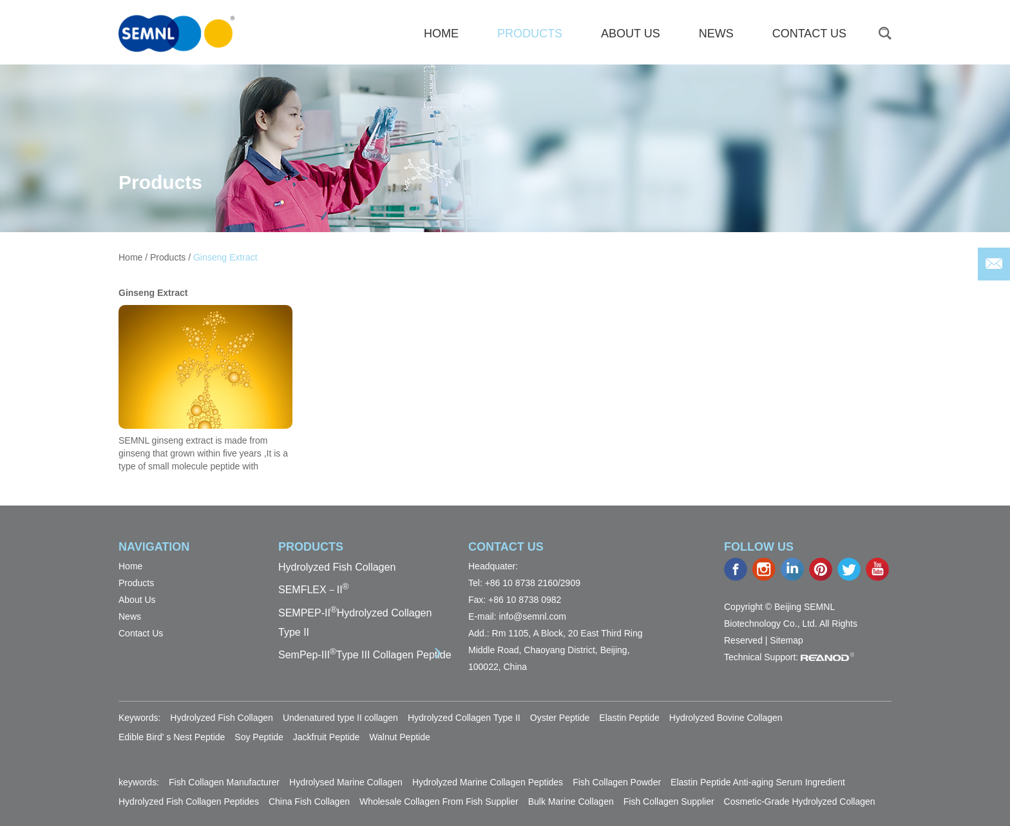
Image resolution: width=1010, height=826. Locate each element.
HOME (441, 33)
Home (130, 257)
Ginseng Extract (225, 257)
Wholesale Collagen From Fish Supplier (439, 801)
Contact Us (809, 33)
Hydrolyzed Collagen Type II (464, 718)
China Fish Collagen (309, 801)
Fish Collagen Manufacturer (224, 782)
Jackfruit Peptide (326, 737)
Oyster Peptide (560, 718)
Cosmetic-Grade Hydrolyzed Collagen (799, 801)
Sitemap (786, 640)
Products (529, 33)
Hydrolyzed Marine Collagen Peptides (487, 782)
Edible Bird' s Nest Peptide (172, 737)
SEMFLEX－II (313, 589)
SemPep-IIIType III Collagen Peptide (365, 654)
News (716, 33)
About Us (630, 33)
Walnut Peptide (399, 737)
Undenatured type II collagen (340, 718)
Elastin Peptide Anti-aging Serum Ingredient (758, 782)
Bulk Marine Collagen (571, 801)
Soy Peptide (258, 737)
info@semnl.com (532, 616)
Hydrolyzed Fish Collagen (336, 567)
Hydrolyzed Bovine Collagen (726, 718)
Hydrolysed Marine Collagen (346, 782)
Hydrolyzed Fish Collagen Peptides (189, 801)
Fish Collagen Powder (617, 782)
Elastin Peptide (629, 718)
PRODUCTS (310, 546)
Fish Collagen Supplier (669, 801)
